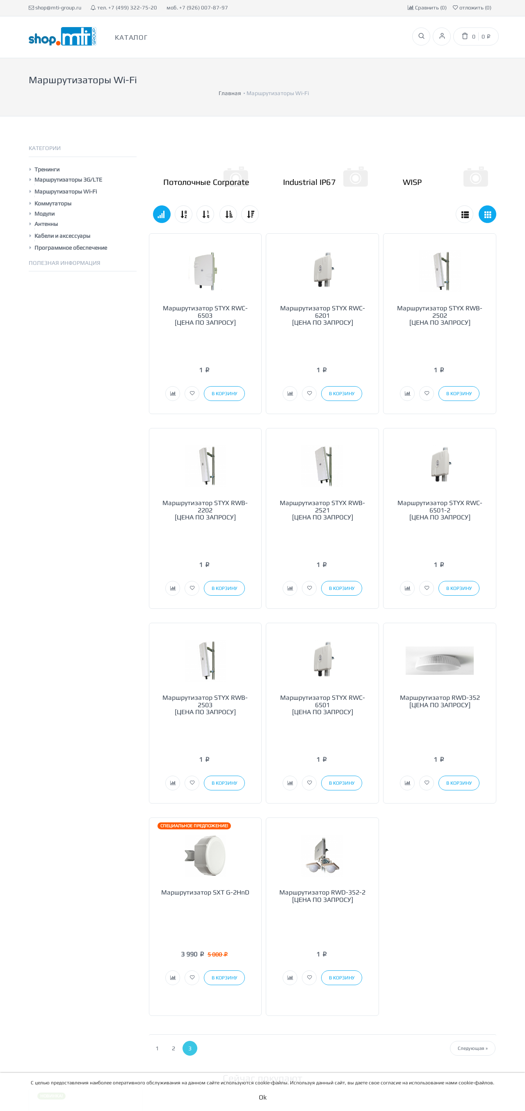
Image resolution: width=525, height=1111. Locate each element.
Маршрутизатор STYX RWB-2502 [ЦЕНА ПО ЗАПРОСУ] (439, 301)
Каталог (131, 37)
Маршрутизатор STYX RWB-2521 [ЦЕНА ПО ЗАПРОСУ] (322, 459)
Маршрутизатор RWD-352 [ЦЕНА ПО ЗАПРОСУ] (440, 614)
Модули (44, 199)
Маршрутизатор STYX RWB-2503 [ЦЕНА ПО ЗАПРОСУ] (205, 618)
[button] (172, 343)
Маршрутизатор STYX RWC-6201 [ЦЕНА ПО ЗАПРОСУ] (322, 301)
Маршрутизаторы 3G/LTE (68, 165)
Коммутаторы (52, 189)
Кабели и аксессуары (62, 221)
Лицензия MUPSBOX (85, 979)
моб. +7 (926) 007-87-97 (197, 8)
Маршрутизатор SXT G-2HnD (205, 770)
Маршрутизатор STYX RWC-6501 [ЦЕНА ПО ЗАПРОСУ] (322, 618)
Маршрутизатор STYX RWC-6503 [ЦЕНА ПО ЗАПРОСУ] (205, 301)
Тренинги (46, 155)
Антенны (46, 209)
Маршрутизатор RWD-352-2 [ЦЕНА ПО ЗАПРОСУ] (322, 773)
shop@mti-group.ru (55, 8)
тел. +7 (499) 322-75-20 (124, 8)
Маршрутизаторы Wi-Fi (65, 177)
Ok (263, 1097)
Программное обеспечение (70, 233)
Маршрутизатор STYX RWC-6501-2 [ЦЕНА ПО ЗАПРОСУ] (439, 459)
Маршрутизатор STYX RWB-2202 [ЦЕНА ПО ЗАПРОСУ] (205, 459)
